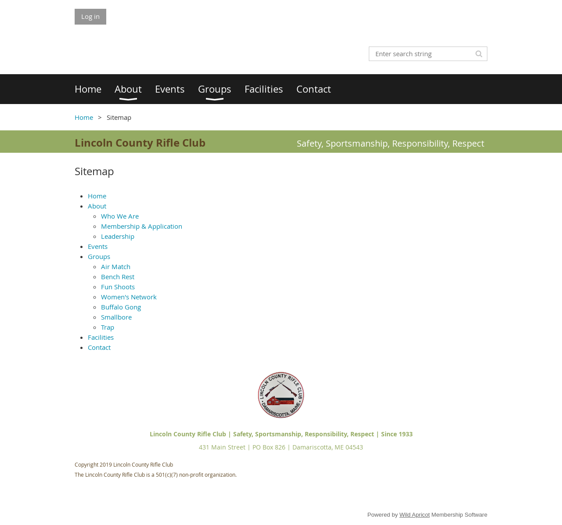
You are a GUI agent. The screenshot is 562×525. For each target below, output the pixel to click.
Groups (99, 256)
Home (84, 117)
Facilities (101, 337)
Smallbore (116, 317)
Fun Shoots (118, 286)
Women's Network (129, 296)
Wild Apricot (415, 514)
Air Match (115, 266)
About (97, 205)
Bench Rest (117, 276)
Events (98, 246)
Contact (99, 347)
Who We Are (120, 216)
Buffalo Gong (121, 306)
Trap (107, 327)
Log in (90, 16)
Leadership (117, 236)
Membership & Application (141, 226)
